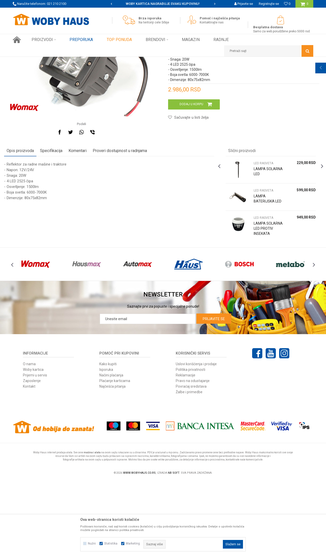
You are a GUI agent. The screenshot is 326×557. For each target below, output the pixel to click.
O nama (29, 440)
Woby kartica (33, 446)
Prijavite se (214, 395)
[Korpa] (304, 6)
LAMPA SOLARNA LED (259, 240)
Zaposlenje (32, 457)
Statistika (110, 543)
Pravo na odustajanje (193, 457)
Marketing (133, 543)
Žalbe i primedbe (189, 468)
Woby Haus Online (25, 60)
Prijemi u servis (35, 451)
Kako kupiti (108, 440)
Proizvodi (48, 60)
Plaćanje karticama (114, 457)
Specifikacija (60, 217)
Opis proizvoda (29, 217)
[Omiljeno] (287, 4)
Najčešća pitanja (112, 462)
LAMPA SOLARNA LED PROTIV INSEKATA (260, 297)
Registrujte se (269, 4)
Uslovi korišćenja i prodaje (196, 440)
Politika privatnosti (190, 446)
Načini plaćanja (111, 451)
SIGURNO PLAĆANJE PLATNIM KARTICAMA (162, 4)
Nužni (92, 543)
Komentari (86, 217)
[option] (163, 4)
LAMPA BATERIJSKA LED (261, 268)
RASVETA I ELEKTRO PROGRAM (81, 60)
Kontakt (29, 462)
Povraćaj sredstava (191, 462)
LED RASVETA (117, 60)
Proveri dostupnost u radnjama (128, 217)
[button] (268, 51)
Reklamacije (185, 451)
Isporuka (106, 446)
